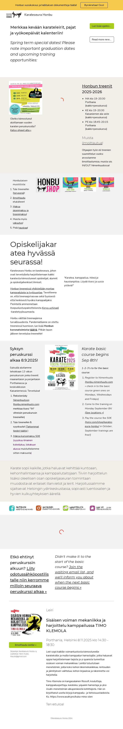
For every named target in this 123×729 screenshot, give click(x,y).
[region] (61, 5)
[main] (43, 43)
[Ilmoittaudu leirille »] (25, 645)
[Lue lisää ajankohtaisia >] (102, 26)
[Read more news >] (102, 39)
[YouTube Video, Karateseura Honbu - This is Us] (88, 256)
